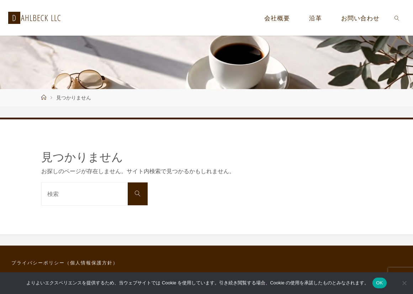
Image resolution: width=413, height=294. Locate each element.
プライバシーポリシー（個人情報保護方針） (64, 262)
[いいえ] (404, 283)
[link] (397, 18)
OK (379, 282)
